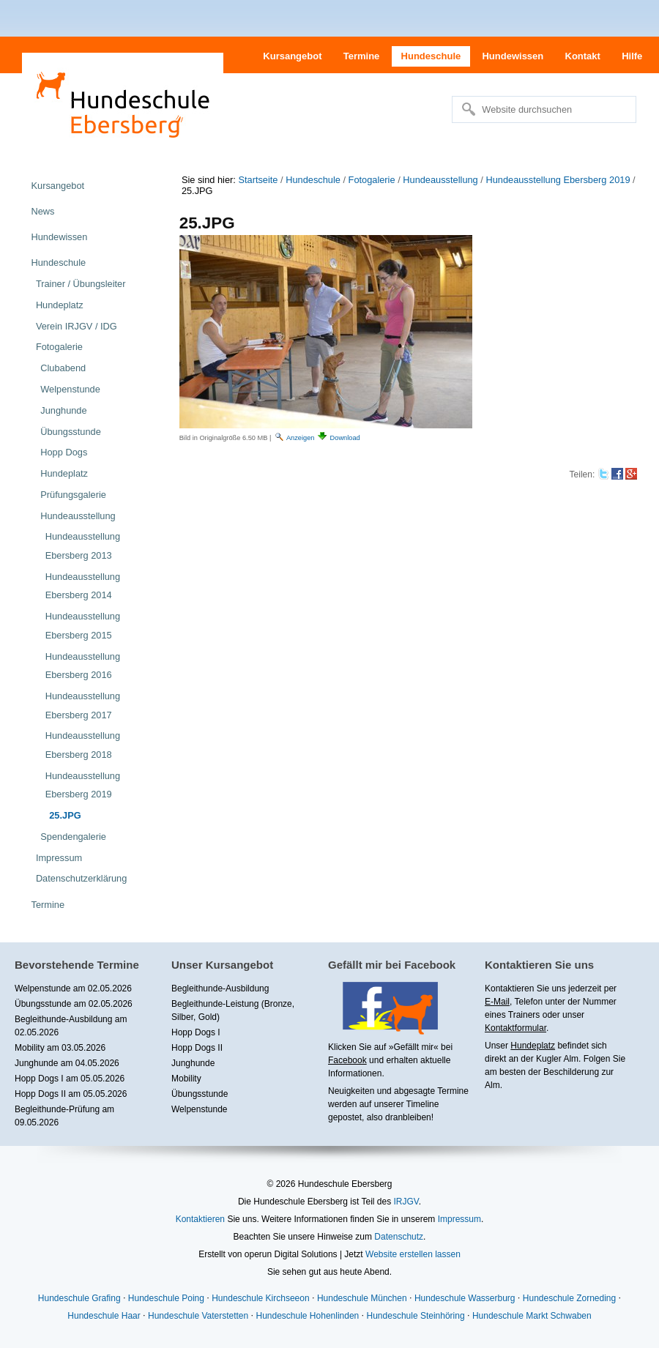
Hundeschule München (362, 1298)
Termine (361, 56)
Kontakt (582, 56)
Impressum (459, 1219)
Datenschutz (398, 1237)
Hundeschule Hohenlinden (307, 1316)
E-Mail (497, 1002)
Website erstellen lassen (413, 1254)
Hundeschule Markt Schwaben (532, 1316)
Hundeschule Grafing (79, 1298)
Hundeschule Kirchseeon (260, 1298)
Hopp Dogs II (197, 1048)
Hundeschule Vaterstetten (198, 1316)
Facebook (347, 1060)
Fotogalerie (372, 179)
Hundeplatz (532, 1045)
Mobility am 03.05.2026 (60, 1048)
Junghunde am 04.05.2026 (67, 1063)
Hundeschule (431, 56)
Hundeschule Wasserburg (464, 1298)
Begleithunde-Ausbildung (220, 988)
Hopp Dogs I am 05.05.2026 (69, 1078)
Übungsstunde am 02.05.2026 (74, 1004)
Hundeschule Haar (103, 1316)
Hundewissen (512, 56)
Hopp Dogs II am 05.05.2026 (71, 1094)
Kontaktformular (515, 1028)
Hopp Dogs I (195, 1032)
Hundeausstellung (440, 179)
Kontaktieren (200, 1219)
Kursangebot (292, 56)
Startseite (258, 179)
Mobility (186, 1078)
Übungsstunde (199, 1094)
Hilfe (632, 56)
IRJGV (405, 1201)
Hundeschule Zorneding (569, 1298)
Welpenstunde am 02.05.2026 (73, 988)
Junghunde (193, 1063)
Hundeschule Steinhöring (416, 1316)
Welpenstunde (199, 1109)
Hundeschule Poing (166, 1298)
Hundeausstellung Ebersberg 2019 (557, 179)
